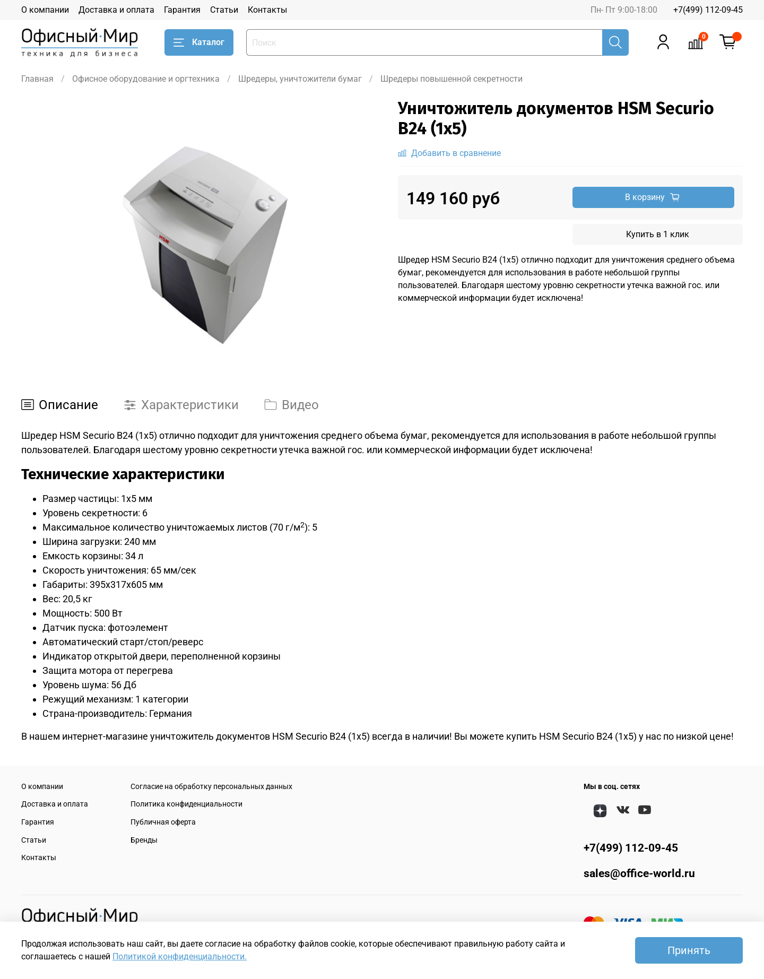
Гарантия (182, 10)
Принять (688, 950)
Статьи (224, 10)
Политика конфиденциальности (186, 804)
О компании (45, 10)
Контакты (267, 10)
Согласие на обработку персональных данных (211, 786)
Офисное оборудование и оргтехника (146, 79)
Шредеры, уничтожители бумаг (300, 79)
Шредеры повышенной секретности (451, 79)
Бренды (144, 840)
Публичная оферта (163, 822)
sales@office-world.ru (639, 873)
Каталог (198, 42)
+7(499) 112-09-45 (708, 10)
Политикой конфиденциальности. (179, 956)
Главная (37, 79)
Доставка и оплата (116, 10)
